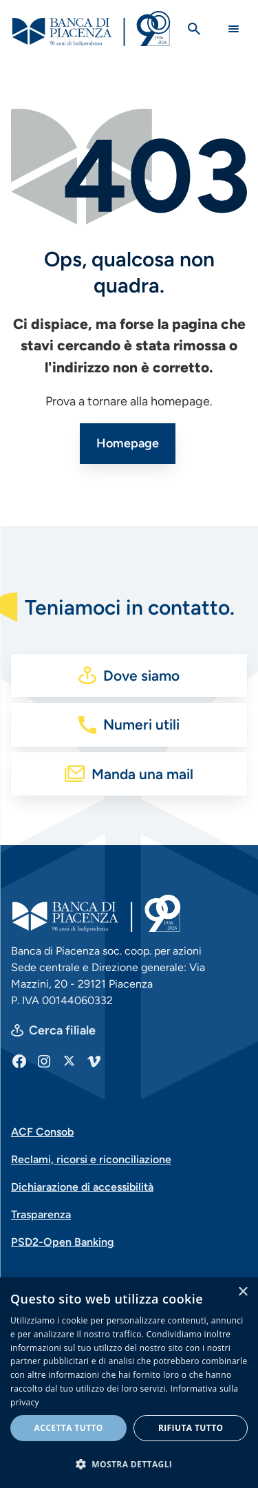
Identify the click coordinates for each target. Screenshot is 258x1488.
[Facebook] (19, 1060)
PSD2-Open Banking (62, 1241)
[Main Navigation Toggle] (233, 28)
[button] (129, 1464)
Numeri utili (141, 724)
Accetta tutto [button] (68, 1428)
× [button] (242, 1292)
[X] (69, 1060)
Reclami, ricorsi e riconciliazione (91, 1159)
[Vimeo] (93, 1060)
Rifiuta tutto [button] (191, 1428)
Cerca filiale (62, 1030)
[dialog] (129, 1382)
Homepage (127, 443)
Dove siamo (141, 675)
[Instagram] (44, 1060)
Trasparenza (41, 1214)
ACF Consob (42, 1131)
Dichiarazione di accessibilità (82, 1186)
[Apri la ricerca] (194, 29)
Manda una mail (142, 774)
